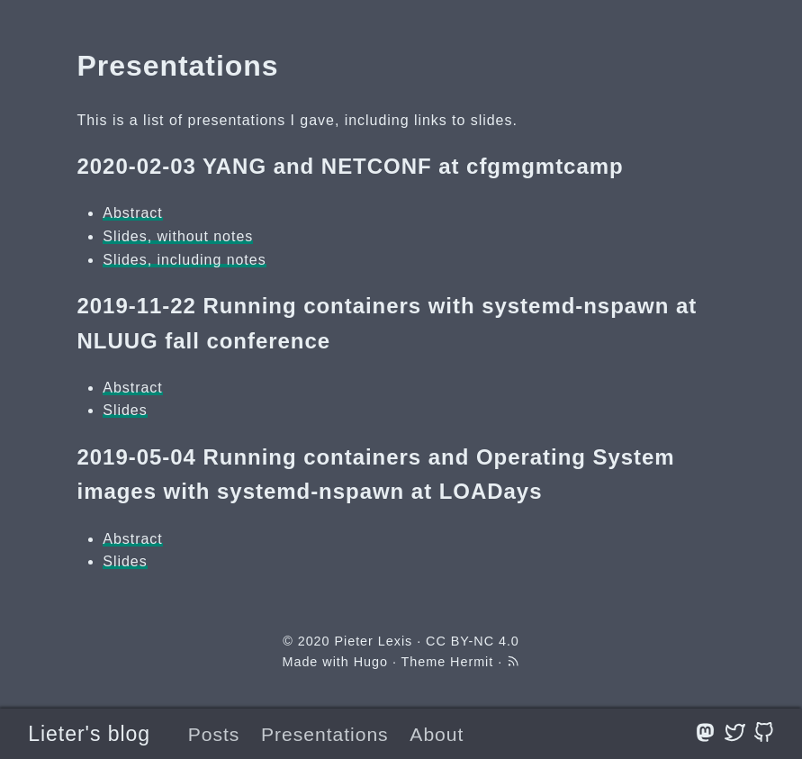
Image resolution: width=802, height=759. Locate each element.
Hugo (371, 662)
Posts (214, 734)
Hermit (471, 662)
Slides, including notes (184, 259)
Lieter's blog (89, 733)
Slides (125, 410)
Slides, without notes (178, 236)
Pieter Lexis (373, 641)
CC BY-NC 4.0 (472, 641)
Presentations (325, 734)
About (437, 734)
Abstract (132, 213)
